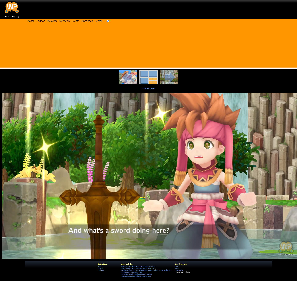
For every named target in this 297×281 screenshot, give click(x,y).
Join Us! (177, 268)
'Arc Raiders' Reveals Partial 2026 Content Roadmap (136, 274)
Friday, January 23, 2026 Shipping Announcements (136, 276)
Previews (52, 21)
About (176, 266)
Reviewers (101, 270)
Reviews (40, 21)
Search (98, 21)
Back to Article (148, 89)
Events (75, 21)
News (99, 266)
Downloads (87, 21)
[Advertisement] (148, 46)
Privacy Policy (179, 270)
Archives (100, 268)
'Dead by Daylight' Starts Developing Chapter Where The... (138, 268)
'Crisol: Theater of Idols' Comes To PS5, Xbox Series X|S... (138, 266)
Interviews (64, 21)
